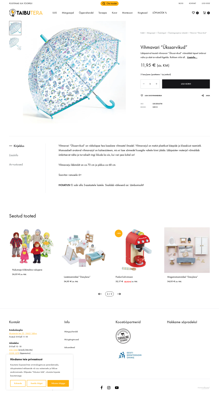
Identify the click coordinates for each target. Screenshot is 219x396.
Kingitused (142, 12)
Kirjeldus (19, 146)
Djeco (155, 107)
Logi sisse (206, 3)
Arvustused (16, 164)
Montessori (127, 12)
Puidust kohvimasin (124, 276)
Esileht (143, 33)
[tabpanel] (32, 252)
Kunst (114, 12)
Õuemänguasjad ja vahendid (178, 33)
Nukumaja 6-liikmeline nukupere (27, 269)
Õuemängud (162, 33)
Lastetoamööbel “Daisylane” (77, 276)
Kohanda (18, 383)
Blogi (181, 3)
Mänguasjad (68, 12)
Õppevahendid (86, 12)
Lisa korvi (186, 84)
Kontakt (192, 3)
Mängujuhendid (71, 331)
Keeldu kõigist (36, 383)
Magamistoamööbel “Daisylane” (182, 276)
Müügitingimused (71, 339)
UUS (54, 12)
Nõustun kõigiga (58, 383)
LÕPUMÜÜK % (160, 12)
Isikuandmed (69, 347)
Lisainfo (13, 155)
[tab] (27, 146)
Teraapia (103, 12)
